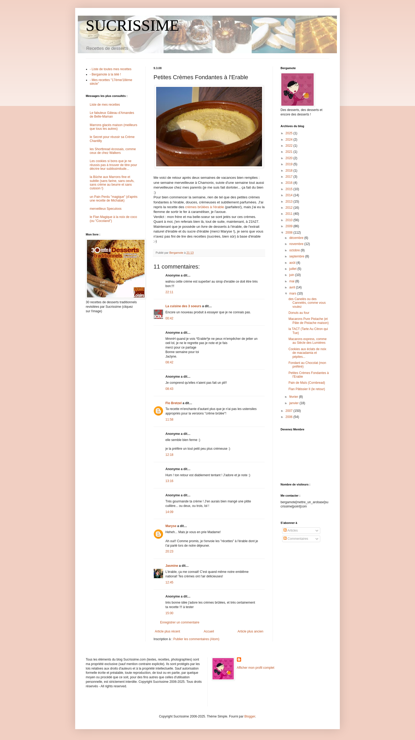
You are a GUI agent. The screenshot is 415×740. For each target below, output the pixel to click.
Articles (290, 530)
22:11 (169, 292)
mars (293, 293)
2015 (290, 189)
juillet (293, 269)
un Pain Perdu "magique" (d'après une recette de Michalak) (113, 198)
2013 (290, 201)
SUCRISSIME (132, 25)
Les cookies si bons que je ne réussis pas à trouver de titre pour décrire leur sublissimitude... (113, 165)
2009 (290, 226)
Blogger (249, 716)
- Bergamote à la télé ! (105, 74)
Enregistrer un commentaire (179, 622)
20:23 (169, 551)
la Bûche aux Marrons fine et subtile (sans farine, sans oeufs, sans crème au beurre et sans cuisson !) (112, 182)
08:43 (169, 389)
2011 (290, 214)
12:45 (169, 582)
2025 (290, 133)
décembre (296, 238)
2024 (290, 139)
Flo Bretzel (173, 403)
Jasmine (171, 566)
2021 (290, 152)
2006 (290, 417)
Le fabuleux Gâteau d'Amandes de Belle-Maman (112, 114)
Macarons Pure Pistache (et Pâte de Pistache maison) (308, 320)
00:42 (169, 318)
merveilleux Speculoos (105, 209)
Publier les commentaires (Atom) (196, 639)
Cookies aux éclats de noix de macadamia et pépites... (307, 353)
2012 (290, 207)
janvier (294, 403)
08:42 (169, 362)
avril (292, 287)
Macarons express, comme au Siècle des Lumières (307, 341)
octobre (295, 250)
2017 (290, 177)
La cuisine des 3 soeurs (183, 306)
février (294, 397)
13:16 (169, 481)
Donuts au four (298, 313)
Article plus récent (167, 631)
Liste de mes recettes (105, 104)
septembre (297, 256)
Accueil (209, 631)
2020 (290, 158)
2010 (290, 220)
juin (292, 275)
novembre (296, 244)
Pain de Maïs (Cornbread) (306, 383)
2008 (290, 232)
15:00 (169, 613)
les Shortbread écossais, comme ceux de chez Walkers (113, 151)
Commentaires (295, 539)
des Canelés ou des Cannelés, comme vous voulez (307, 303)
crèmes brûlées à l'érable (204, 207)
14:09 (169, 512)
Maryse (170, 526)
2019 (290, 164)
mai (292, 281)
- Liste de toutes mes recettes (110, 69)
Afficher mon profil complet (255, 668)
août (292, 263)
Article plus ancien (250, 631)
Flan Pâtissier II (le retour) (306, 389)
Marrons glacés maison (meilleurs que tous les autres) (113, 127)
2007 (290, 411)
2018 (290, 170)
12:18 (169, 455)
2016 (290, 183)
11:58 (169, 419)
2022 (290, 146)
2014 (290, 195)
